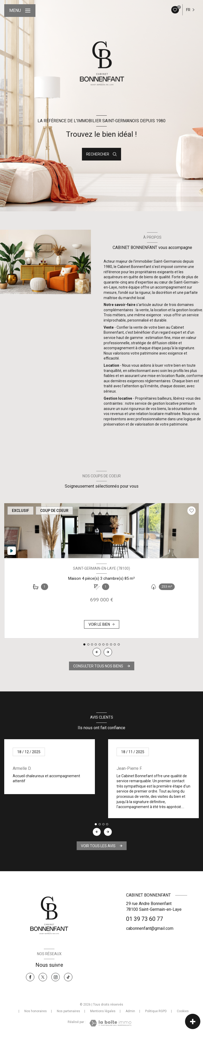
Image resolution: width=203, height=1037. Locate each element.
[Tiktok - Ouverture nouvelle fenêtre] (68, 977)
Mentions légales (103, 1011)
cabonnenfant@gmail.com (149, 928)
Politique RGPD (156, 1011)
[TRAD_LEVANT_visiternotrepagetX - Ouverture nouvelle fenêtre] (43, 977)
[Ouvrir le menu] (19, 10)
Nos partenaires (68, 1011)
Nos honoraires (35, 1011)
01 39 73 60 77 (144, 919)
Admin (130, 1011)
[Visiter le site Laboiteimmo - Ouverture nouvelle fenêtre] (110, 1023)
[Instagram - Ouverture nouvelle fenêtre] (55, 977)
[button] (108, 652)
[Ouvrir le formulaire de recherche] (101, 154)
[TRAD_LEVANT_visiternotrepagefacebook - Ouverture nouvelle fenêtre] (30, 977)
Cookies (183, 1011)
